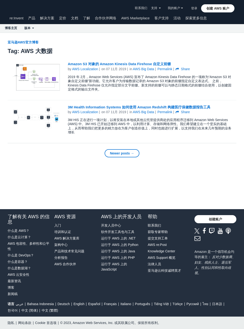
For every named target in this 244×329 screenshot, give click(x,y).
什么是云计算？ (19, 237)
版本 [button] (29, 28)
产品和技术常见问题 (69, 251)
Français (110, 304)
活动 (177, 18)
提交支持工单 (158, 238)
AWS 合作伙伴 (65, 264)
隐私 (11, 323)
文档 (74, 18)
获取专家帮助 (158, 232)
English (78, 304)
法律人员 (154, 264)
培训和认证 (62, 232)
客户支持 (161, 18)
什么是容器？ (18, 262)
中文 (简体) (29, 310)
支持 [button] (156, 8)
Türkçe (178, 304)
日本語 (217, 304)
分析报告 (61, 258)
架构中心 (61, 245)
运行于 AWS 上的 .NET (118, 238)
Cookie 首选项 (45, 323)
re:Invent (16, 18)
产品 (31, 18)
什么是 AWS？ (18, 231)
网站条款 (24, 323)
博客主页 (11, 28)
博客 (11, 287)
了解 (86, 18)
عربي (19, 304)
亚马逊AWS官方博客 (23, 42)
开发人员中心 (111, 225)
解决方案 (47, 18)
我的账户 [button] (175, 8)
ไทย (205, 304)
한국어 (13, 310)
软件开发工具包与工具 (117, 232)
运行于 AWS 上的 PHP (118, 258)
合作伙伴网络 (105, 18)
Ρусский (193, 304)
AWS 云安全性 (18, 274)
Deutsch (63, 304)
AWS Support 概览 (161, 258)
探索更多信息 (196, 18)
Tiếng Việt (161, 304)
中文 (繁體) (50, 310)
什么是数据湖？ (19, 268)
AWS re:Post (157, 245)
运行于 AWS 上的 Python (119, 245)
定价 (62, 18)
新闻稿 (13, 294)
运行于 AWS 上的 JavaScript (114, 266)
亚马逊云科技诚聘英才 (164, 270)
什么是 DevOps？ (21, 255)
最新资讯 (14, 281)
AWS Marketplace (135, 18)
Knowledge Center (161, 251)
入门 (57, 225)
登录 (194, 8)
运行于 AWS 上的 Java (118, 251)
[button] (217, 8)
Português (142, 304)
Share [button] (183, 69)
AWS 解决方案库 (66, 238)
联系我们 (141, 8)
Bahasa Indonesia (40, 304)
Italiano (126, 304)
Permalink (165, 69)
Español (94, 304)
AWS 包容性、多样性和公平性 (28, 246)
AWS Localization (85, 69)
